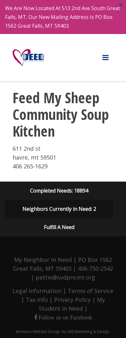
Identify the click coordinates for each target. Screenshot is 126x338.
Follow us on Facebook (64, 317)
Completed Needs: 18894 (59, 190)
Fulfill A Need (59, 226)
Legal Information (37, 290)
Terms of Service (90, 290)
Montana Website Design (38, 331)
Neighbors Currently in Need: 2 (59, 208)
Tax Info (37, 299)
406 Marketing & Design (88, 331)
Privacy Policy (72, 299)
